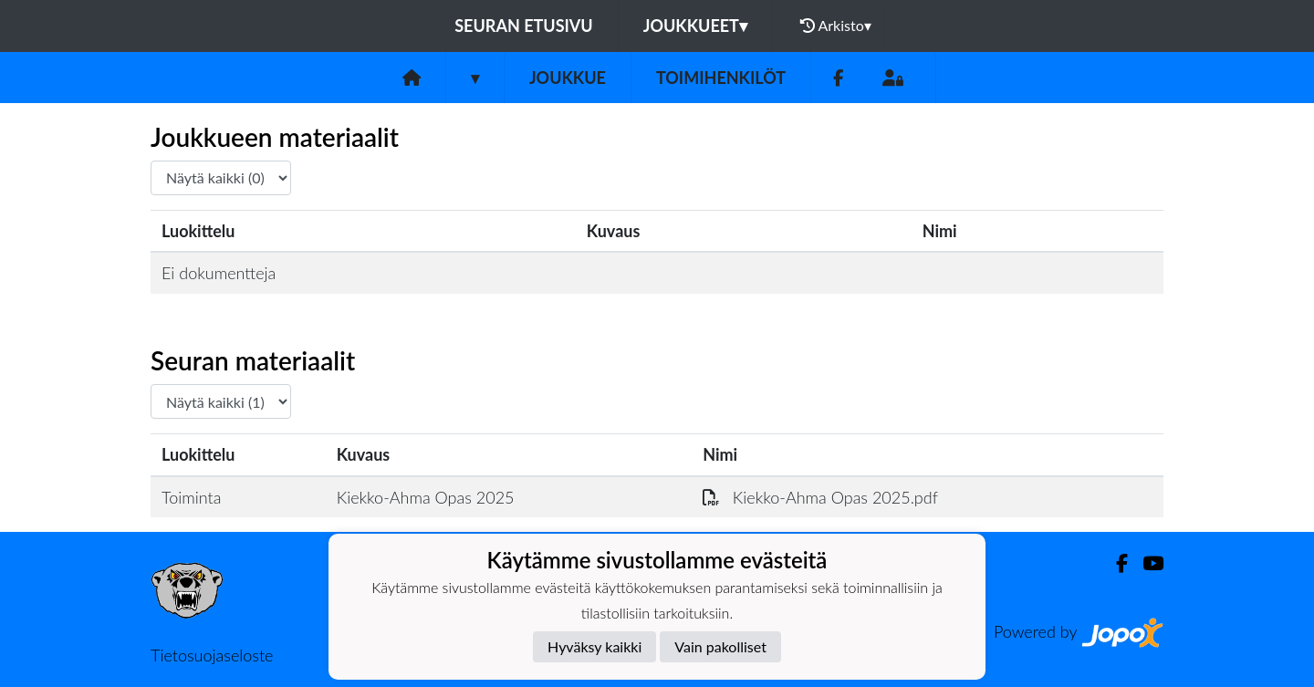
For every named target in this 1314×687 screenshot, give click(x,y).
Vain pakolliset (720, 646)
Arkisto (835, 25)
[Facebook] (838, 78)
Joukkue (567, 78)
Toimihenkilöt (721, 78)
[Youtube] (1145, 563)
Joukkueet (695, 26)
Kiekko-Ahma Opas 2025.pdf (820, 497)
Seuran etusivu (523, 26)
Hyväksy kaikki (594, 646)
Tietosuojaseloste (212, 655)
